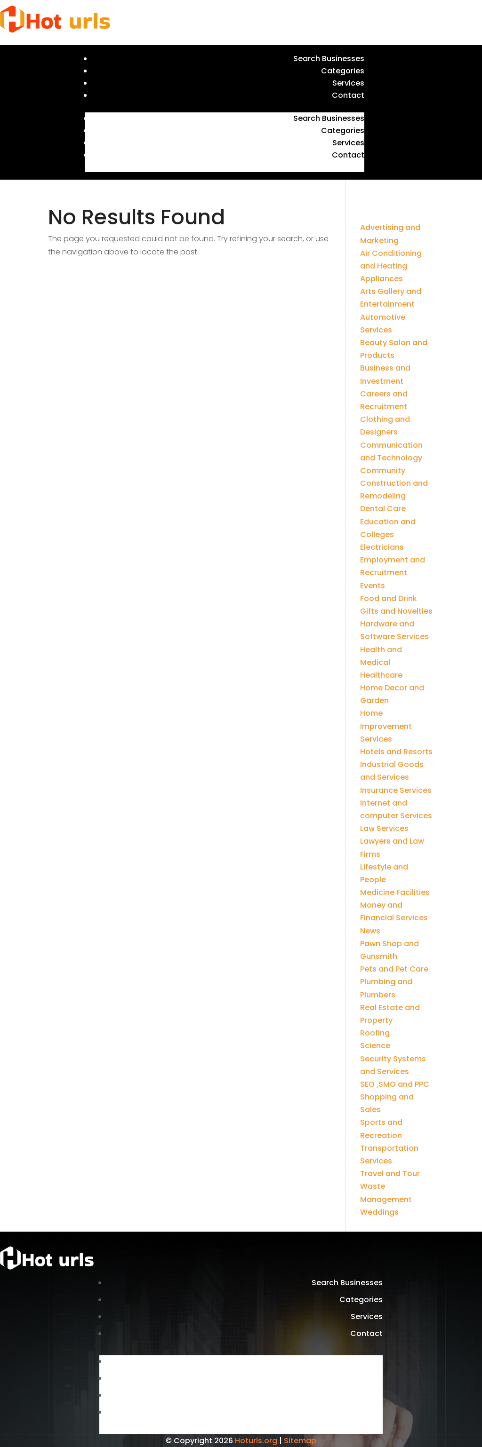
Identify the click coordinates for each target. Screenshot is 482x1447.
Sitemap (300, 1440)
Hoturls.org (256, 1440)
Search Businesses (328, 58)
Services (348, 83)
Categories (342, 70)
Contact (348, 95)
